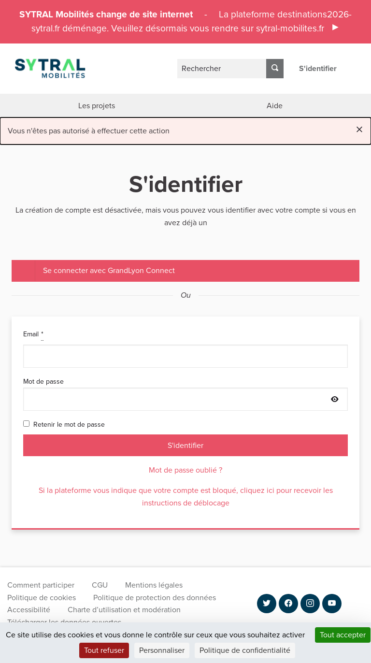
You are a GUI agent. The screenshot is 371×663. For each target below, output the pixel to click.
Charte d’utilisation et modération (124, 609)
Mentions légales (154, 585)
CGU (100, 585)
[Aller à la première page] (44, 68)
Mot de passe (185, 393)
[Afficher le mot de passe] (334, 400)
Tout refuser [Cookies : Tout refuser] (104, 650)
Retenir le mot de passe (64, 424)
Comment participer (40, 585)
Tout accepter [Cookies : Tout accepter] (343, 634)
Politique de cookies (41, 597)
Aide (275, 105)
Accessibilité (28, 609)
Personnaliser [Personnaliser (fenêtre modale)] (162, 650)
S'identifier (318, 68)
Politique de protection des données (154, 597)
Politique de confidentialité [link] (245, 650)
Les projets (96, 105)
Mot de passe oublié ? (185, 470)
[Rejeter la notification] (359, 129)
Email (185, 348)
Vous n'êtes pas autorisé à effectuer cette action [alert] (185, 129)
